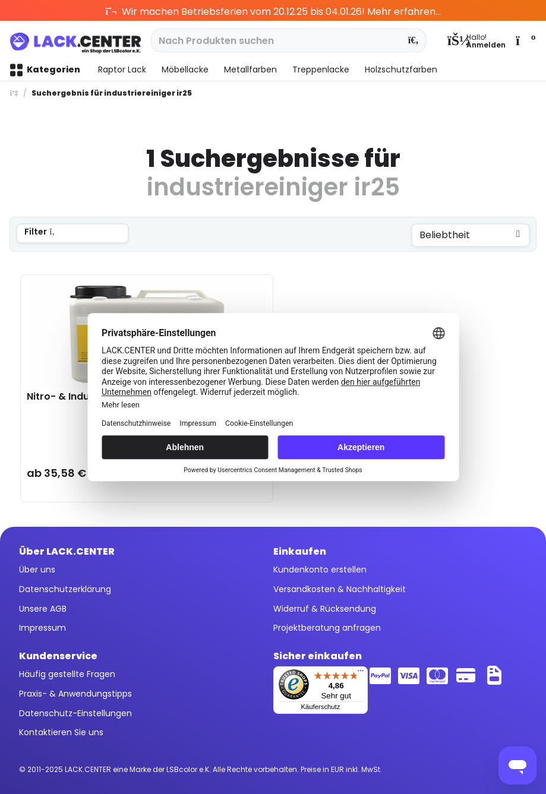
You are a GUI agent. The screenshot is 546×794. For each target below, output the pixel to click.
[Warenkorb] (524, 40)
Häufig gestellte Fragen (67, 674)
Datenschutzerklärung (65, 589)
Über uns (37, 569)
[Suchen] (414, 40)
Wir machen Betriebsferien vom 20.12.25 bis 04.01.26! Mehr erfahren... (273, 11)
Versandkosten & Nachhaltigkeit (339, 589)
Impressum (42, 628)
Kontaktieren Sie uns (61, 732)
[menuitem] (476, 40)
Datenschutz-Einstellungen (75, 713)
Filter (41, 232)
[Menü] (361, 673)
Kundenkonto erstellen (320, 569)
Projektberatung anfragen (327, 628)
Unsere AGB (43, 609)
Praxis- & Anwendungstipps (75, 694)
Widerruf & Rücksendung (324, 609)
